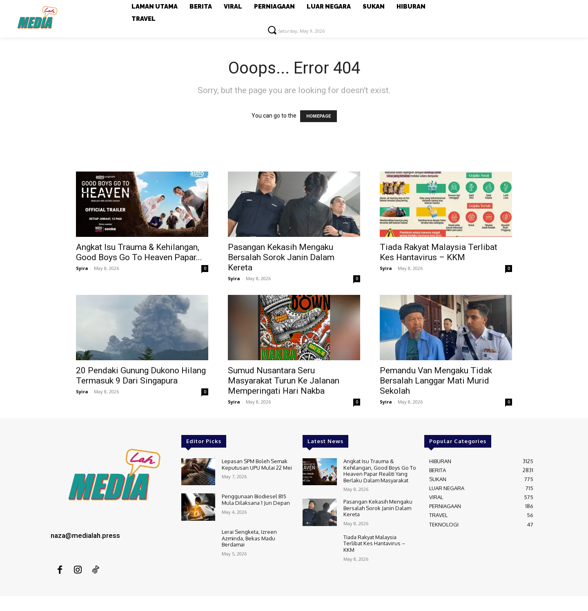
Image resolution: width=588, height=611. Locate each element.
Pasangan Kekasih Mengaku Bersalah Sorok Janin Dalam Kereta (281, 257)
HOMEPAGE (318, 116)
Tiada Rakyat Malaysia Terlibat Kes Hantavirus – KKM (438, 252)
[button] (272, 30)
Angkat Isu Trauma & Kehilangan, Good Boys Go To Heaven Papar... (139, 252)
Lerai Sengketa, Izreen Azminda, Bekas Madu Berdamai (249, 538)
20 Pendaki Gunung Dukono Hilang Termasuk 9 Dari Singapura (141, 376)
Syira (82, 268)
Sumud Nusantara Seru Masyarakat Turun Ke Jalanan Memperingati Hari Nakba (283, 381)
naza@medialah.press (85, 535)
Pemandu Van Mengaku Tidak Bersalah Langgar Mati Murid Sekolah (436, 381)
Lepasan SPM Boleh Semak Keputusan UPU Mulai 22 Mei (257, 464)
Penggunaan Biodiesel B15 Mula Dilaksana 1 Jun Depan (256, 499)
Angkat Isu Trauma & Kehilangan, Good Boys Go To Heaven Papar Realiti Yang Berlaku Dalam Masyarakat (379, 471)
